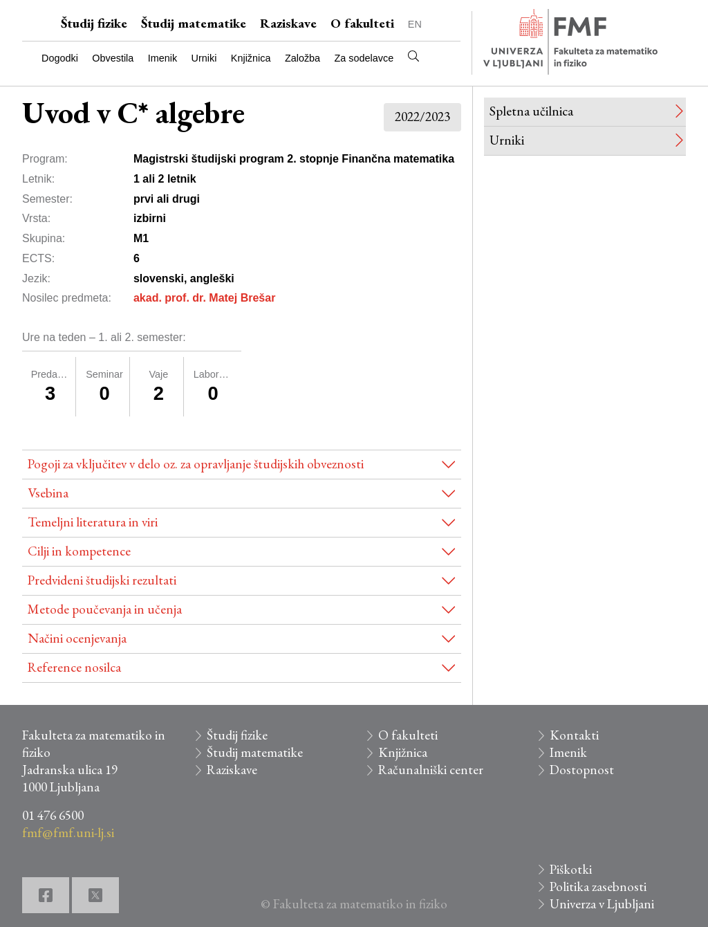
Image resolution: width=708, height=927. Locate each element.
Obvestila (112, 58)
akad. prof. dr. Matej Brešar (204, 298)
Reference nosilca (74, 667)
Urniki (204, 58)
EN (415, 24)
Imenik (162, 58)
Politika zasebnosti (598, 886)
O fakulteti (362, 23)
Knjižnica (251, 58)
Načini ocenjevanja (77, 638)
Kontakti (574, 735)
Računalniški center (430, 769)
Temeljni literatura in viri (93, 522)
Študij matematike (193, 23)
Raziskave (288, 23)
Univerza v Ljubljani (602, 903)
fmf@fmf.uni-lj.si (68, 832)
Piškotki (571, 869)
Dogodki (59, 58)
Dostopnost (582, 769)
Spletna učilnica (531, 111)
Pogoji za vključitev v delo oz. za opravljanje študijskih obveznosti (196, 463)
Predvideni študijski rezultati (102, 580)
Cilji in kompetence (79, 551)
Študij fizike (94, 23)
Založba (302, 58)
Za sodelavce (364, 58)
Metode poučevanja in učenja (105, 609)
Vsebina (48, 493)
